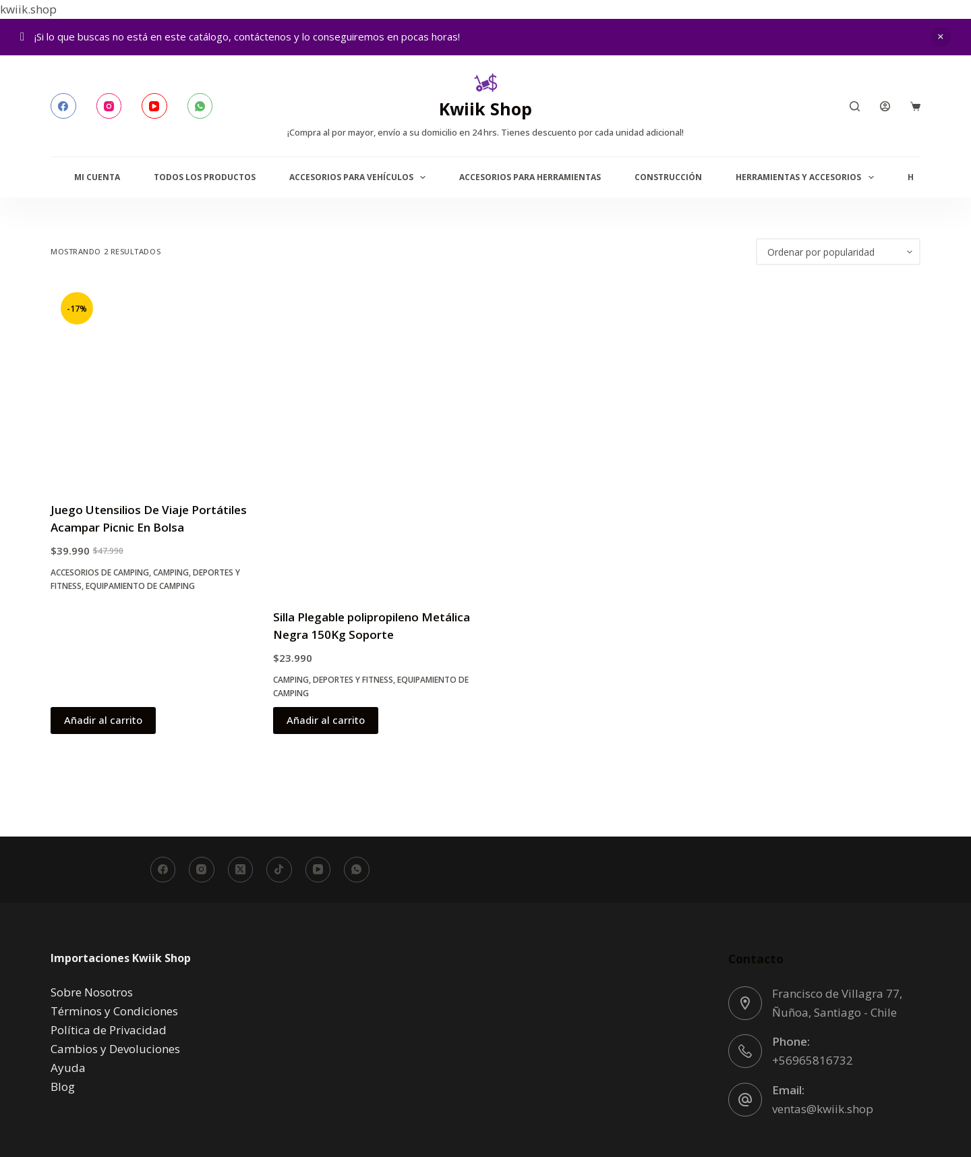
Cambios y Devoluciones (115, 1048)
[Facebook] (63, 106)
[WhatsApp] (200, 106)
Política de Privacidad (109, 1030)
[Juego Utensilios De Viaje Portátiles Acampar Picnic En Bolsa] (152, 383)
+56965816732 (812, 1060)
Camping (171, 572)
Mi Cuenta (97, 177)
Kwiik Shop (485, 108)
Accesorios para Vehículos (360, 177)
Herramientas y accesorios (807, 177)
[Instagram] (109, 106)
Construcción (668, 177)
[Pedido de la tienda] (838, 251)
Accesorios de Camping (100, 572)
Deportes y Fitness (353, 679)
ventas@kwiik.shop (822, 1109)
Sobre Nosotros (92, 992)
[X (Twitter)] (241, 869)
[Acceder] (885, 106)
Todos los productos (205, 177)
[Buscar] (855, 106)
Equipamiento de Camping (140, 586)
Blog (63, 1086)
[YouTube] (154, 106)
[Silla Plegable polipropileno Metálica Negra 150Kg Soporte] (374, 437)
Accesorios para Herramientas (530, 177)
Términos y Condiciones (114, 1011)
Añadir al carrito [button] (103, 720)
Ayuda (68, 1067)
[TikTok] (279, 869)
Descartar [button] (941, 37)
